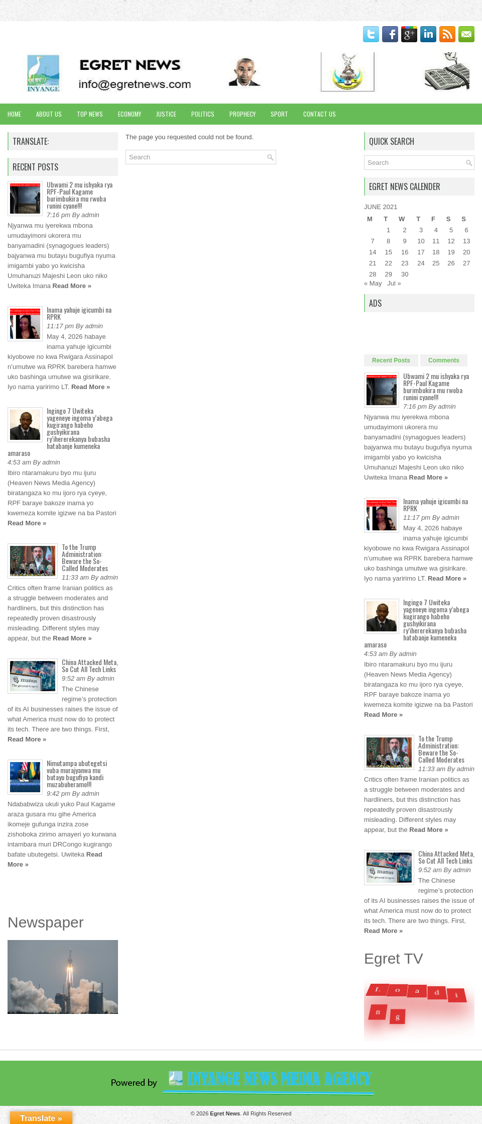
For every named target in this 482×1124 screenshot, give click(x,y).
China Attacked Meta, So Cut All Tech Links (90, 665)
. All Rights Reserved (250, 1113)
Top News (90, 114)
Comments (443, 360)
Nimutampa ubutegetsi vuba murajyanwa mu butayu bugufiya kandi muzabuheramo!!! (77, 773)
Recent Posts (391, 360)
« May (373, 283)
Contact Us (319, 114)
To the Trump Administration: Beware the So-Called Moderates (85, 557)
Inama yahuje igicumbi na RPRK (79, 313)
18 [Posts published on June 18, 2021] (435, 252)
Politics (202, 114)
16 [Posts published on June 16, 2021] (404, 252)
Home (14, 114)
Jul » (394, 283)
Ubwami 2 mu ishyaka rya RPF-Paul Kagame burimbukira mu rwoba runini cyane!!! (79, 195)
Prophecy (242, 114)
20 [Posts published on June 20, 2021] (466, 252)
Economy (129, 114)
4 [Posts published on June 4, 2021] (436, 230)
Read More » (72, 286)
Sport (279, 114)
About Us (49, 114)
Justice (166, 114)
